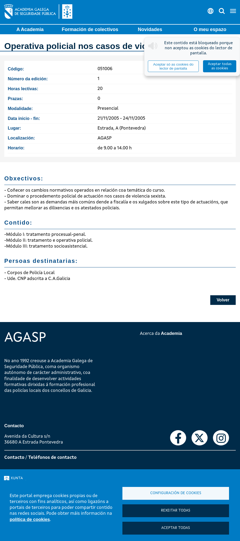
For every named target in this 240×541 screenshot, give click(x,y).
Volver (223, 300)
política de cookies (30, 519)
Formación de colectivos (90, 29)
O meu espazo (210, 29)
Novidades (150, 29)
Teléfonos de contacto (52, 457)
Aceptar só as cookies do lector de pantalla (173, 66)
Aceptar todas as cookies (219, 66)
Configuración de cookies (175, 493)
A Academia (30, 29)
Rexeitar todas (175, 510)
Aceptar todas (175, 528)
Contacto (14, 457)
